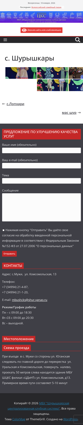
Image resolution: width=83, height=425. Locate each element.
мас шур (71, 112)
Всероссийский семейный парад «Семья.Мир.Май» (46, 8)
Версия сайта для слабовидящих (41, 29)
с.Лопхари (13, 104)
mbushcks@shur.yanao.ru (29, 300)
